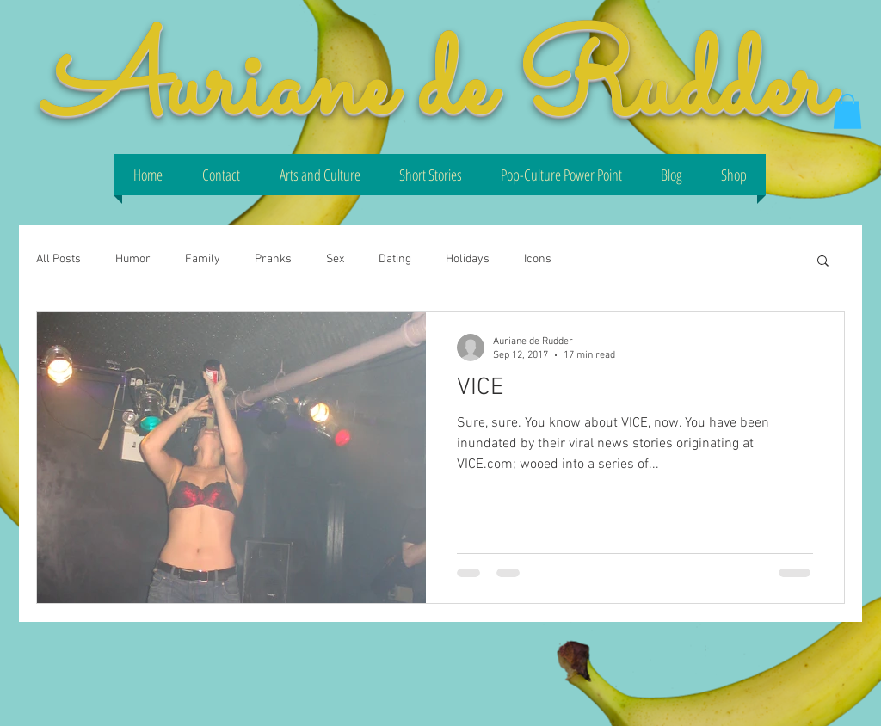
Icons (537, 259)
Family (202, 259)
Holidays (468, 259)
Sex (335, 259)
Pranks (273, 259)
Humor (133, 259)
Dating (395, 259)
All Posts (58, 259)
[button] (847, 111)
